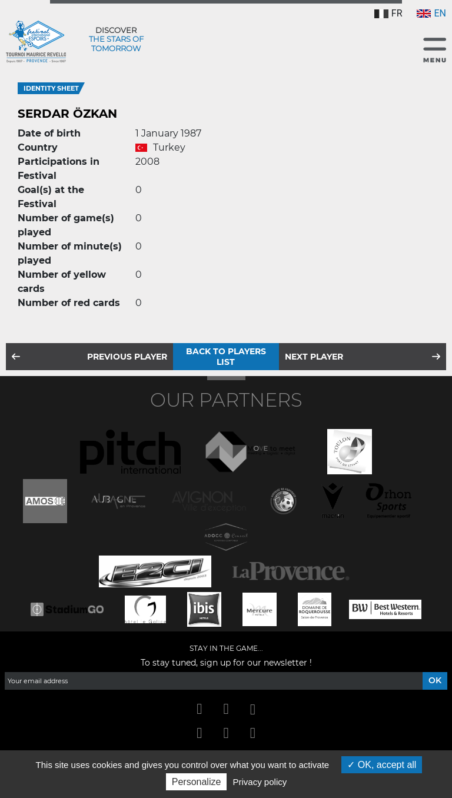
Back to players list (226, 356)
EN (431, 13)
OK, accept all (381, 765)
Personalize (196, 782)
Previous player (127, 356)
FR (388, 13)
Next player (314, 356)
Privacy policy (260, 782)
